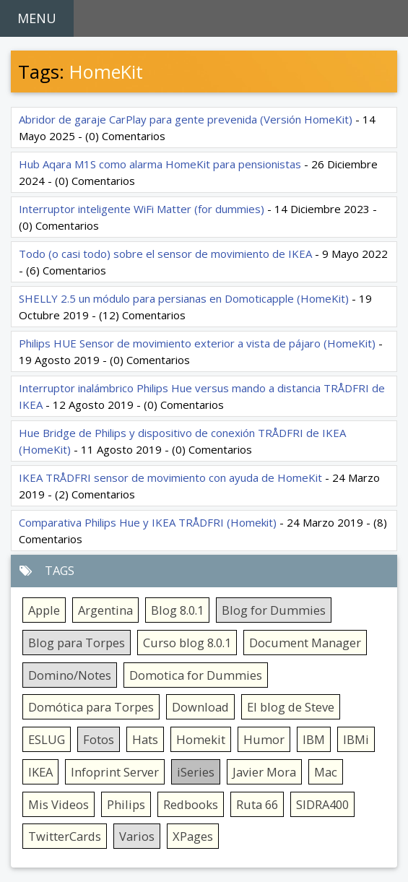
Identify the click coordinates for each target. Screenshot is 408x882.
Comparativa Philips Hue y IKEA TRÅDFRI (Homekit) (148, 522)
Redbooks (190, 804)
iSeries (195, 772)
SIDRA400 (322, 804)
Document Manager (305, 642)
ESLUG (46, 739)
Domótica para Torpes (91, 707)
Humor (264, 739)
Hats (145, 739)
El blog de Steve (290, 707)
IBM (314, 739)
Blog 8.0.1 (177, 610)
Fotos (98, 739)
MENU (36, 18)
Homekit (200, 739)
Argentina (105, 610)
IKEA (40, 772)
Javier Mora (264, 772)
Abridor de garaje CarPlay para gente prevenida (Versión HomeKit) (185, 119)
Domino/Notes (69, 675)
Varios (137, 836)
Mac (325, 772)
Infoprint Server (115, 772)
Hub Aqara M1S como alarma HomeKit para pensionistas (160, 164)
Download (200, 707)
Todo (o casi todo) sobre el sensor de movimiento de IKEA (165, 253)
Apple (44, 610)
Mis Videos (58, 804)
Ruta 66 (257, 804)
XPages (193, 836)
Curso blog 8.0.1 (187, 642)
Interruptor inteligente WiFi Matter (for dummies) (141, 209)
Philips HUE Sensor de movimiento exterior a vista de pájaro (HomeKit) (197, 343)
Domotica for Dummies (195, 675)
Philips (126, 804)
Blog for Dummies (274, 610)
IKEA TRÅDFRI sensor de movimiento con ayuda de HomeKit (170, 477)
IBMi (356, 739)
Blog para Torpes (76, 642)
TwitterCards (64, 836)
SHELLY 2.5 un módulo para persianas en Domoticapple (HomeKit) (184, 298)
